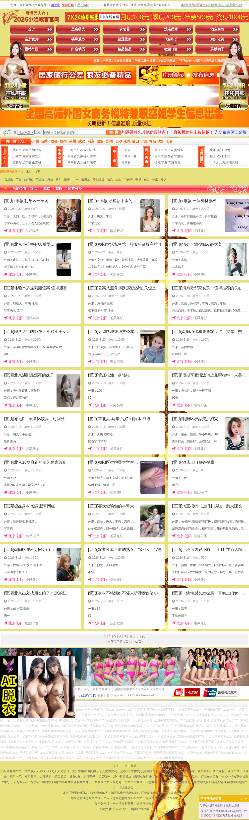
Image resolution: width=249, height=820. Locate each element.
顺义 (110, 179)
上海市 (71, 150)
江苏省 (81, 150)
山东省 (36, 162)
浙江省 (91, 150)
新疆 (178, 162)
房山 (118, 179)
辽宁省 (26, 162)
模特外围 (32, 49)
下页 (142, 636)
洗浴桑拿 (171, 29)
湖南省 (71, 162)
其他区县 (98, 179)
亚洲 (212, 156)
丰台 (19, 179)
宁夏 (164, 162)
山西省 (17, 156)
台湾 (227, 150)
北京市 (17, 150)
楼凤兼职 (78, 39)
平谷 (138, 179)
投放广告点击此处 (124, 766)
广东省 (126, 150)
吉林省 (17, 162)
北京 (29, 171)
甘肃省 (178, 156)
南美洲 (233, 162)
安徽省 (81, 156)
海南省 (126, 162)
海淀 (50, 179)
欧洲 (220, 156)
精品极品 (124, 49)
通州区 (85, 179)
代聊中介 (171, 39)
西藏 (158, 162)
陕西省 (168, 156)
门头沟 (128, 179)
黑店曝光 (78, 29)
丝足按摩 (124, 39)
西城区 (28, 179)
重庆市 (159, 150)
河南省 (91, 162)
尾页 (132, 636)
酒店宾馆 (217, 29)
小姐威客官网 (87, 695)
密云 (147, 179)
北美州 (223, 162)
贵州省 (178, 150)
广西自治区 (129, 156)
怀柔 (155, 179)
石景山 (8, 179)
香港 (212, 150)
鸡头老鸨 (217, 39)
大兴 (75, 179)
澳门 (220, 150)
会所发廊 (32, 39)
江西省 (91, 156)
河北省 (36, 150)
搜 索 (113, 132)
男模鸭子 (217, 49)
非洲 (227, 156)
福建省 (71, 156)
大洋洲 (213, 162)
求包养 (124, 29)
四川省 (168, 150)
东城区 (40, 179)
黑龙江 (36, 156)
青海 (171, 162)
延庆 (164, 179)
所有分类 (75, 189)
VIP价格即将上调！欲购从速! (219, 805)
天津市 (26, 150)
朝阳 (59, 179)
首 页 (32, 29)
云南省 (159, 156)
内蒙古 (26, 156)
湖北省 (81, 162)
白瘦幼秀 (78, 49)
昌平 (67, 179)
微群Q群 (171, 49)
